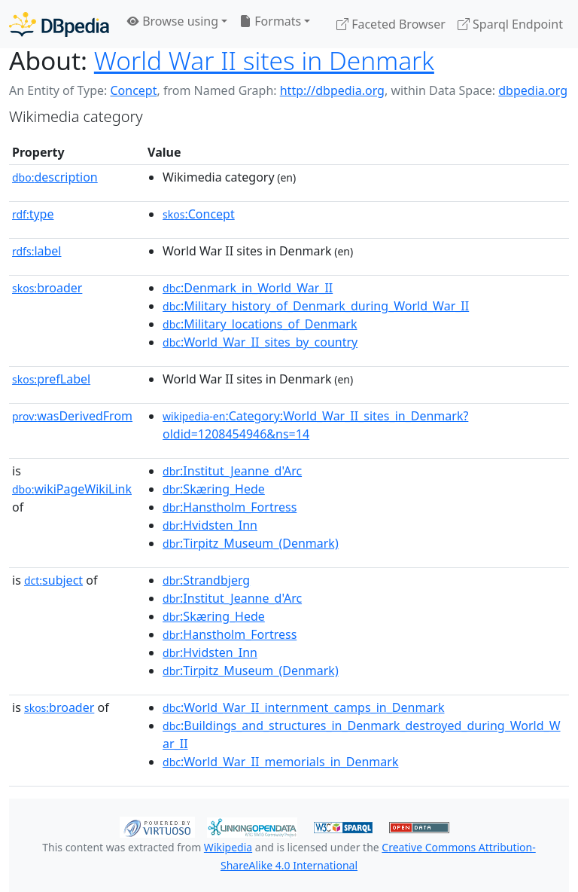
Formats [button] (270, 21)
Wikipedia (228, 847)
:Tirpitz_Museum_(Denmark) (251, 543)
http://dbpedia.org (332, 90)
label (37, 251)
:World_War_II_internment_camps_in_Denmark (303, 707)
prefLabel (51, 379)
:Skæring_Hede (214, 489)
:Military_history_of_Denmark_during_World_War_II (316, 306)
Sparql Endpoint (510, 24)
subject (53, 580)
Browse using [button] (172, 21)
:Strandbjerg (206, 580)
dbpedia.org (532, 90)
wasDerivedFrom (72, 416)
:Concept (199, 214)
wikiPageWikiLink (72, 489)
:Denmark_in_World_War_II (248, 288)
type (33, 214)
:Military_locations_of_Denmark (260, 324)
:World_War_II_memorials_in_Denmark (280, 761)
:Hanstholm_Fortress (230, 507)
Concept (133, 90)
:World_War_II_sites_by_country (260, 342)
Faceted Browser (391, 24)
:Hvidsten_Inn (210, 525)
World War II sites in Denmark (264, 60)
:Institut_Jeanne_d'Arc (232, 471)
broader (47, 288)
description (55, 177)
